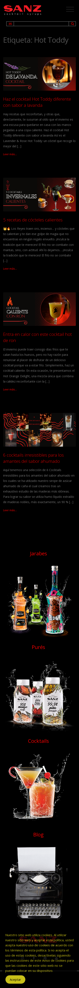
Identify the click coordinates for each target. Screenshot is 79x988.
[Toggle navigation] (70, 9)
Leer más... (10, 154)
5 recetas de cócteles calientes (33, 220)
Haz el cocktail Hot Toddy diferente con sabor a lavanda (37, 102)
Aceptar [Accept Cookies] (15, 982)
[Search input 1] (41, 23)
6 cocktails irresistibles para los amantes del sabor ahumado (33, 458)
